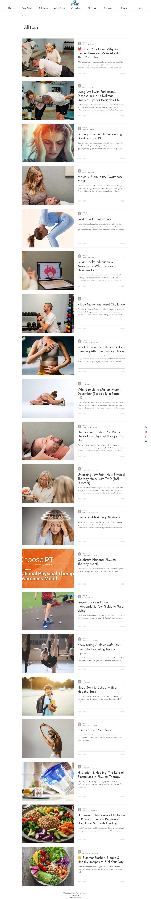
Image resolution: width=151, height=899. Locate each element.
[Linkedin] (145, 441)
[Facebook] (145, 427)
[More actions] (124, 43)
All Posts (24, 15)
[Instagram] (145, 432)
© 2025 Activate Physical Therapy (75, 893)
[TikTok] (145, 436)
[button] (126, 15)
